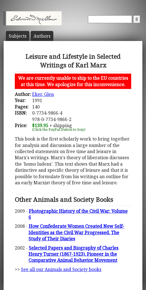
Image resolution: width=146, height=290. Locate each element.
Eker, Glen (43, 94)
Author (42, 36)
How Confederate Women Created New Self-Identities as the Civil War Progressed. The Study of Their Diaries (76, 232)
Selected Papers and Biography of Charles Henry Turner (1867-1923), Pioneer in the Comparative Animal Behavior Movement (73, 254)
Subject (18, 36)
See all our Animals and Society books (61, 269)
